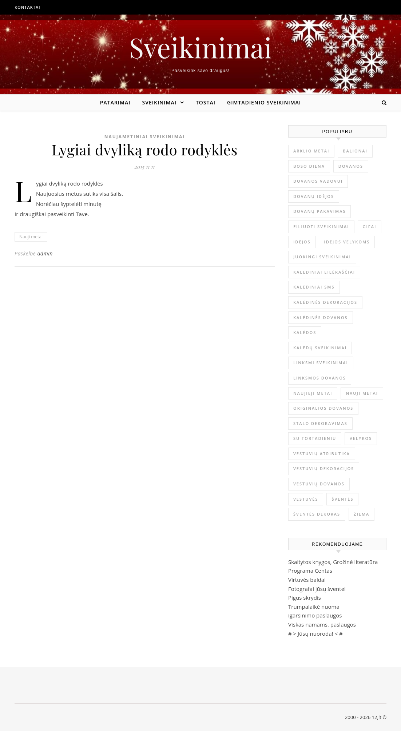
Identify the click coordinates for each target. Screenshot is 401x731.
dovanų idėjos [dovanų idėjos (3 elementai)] (313, 196)
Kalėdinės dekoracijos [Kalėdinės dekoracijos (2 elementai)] (325, 302)
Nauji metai (31, 237)
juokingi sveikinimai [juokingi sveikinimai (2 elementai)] (322, 256)
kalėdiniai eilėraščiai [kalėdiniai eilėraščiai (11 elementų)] (324, 272)
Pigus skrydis (304, 597)
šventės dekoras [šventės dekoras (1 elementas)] (316, 514)
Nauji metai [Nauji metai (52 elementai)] (362, 393)
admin (44, 253)
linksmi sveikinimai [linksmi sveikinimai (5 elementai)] (320, 362)
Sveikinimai (200, 47)
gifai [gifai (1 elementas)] (370, 226)
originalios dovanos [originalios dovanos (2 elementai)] (323, 408)
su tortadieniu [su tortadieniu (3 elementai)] (314, 438)
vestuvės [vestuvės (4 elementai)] (305, 499)
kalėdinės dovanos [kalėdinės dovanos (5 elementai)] (320, 317)
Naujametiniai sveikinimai (144, 137)
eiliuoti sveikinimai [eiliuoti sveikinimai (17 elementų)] (321, 226)
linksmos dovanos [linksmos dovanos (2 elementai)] (319, 378)
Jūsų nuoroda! (315, 633)
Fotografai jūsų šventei (317, 588)
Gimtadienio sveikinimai (264, 102)
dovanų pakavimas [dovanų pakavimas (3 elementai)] (319, 211)
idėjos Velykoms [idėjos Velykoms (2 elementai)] (347, 242)
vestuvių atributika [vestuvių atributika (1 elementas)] (321, 453)
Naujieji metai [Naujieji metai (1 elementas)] (312, 393)
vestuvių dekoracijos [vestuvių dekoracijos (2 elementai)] (323, 468)
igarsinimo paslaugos (315, 615)
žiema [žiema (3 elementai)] (361, 514)
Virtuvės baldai (307, 579)
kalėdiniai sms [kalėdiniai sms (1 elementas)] (314, 287)
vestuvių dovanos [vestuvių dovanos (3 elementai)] (319, 483)
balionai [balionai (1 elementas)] (355, 151)
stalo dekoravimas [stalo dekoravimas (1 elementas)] (320, 423)
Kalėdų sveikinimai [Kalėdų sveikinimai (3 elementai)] (320, 347)
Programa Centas (310, 570)
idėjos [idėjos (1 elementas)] (302, 242)
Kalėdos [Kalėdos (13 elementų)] (304, 332)
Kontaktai (27, 7)
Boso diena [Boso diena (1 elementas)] (309, 166)
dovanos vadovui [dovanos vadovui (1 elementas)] (318, 181)
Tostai (205, 102)
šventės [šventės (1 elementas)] (342, 499)
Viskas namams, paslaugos (322, 624)
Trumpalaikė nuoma (314, 606)
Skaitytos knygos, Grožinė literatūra (333, 561)
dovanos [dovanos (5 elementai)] (350, 166)
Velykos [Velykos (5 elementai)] (361, 438)
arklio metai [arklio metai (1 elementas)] (311, 151)
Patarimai (115, 102)
